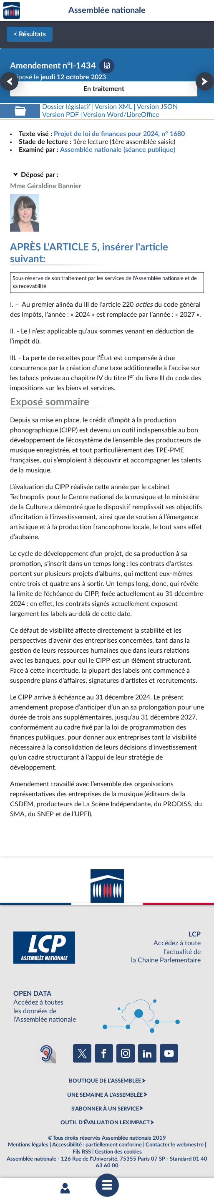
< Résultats (29, 34)
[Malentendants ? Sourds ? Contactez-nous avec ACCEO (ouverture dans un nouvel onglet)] (46, 1053)
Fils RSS (82, 1151)
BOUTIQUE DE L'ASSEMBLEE (105, 1080)
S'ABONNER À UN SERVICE (105, 1108)
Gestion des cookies (118, 1151)
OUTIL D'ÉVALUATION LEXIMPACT (105, 1122)
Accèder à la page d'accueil (11, 11)
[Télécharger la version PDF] (106, 65)
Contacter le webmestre (175, 1144)
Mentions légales (28, 1144)
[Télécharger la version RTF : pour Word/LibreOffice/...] (121, 115)
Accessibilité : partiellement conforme (97, 1144)
